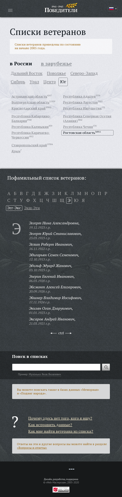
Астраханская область (29, 96)
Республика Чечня (78, 126)
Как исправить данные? (50, 424)
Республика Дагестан (80, 102)
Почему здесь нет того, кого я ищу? (60, 418)
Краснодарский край (29, 108)
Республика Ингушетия (82, 108)
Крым (16, 151)
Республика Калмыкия (30, 126)
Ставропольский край (29, 145)
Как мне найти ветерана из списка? (60, 431)
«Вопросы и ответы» (32, 448)
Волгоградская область (30, 102)
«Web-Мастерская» (56, 482)
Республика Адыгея (79, 96)
